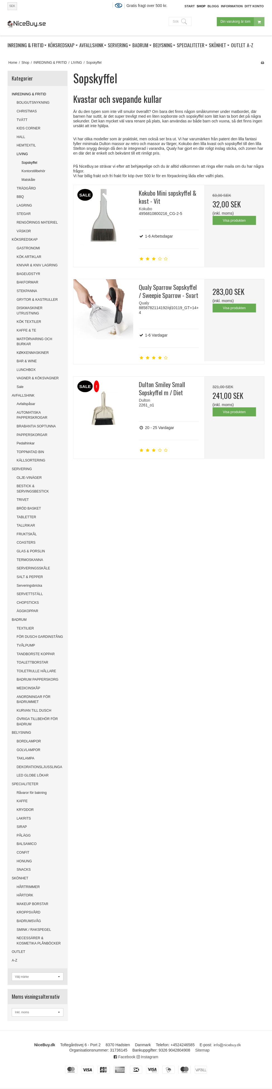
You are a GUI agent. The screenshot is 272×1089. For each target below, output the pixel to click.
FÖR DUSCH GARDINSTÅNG (40, 637)
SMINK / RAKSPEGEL (34, 930)
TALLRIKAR (26, 525)
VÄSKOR (24, 231)
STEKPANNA (27, 291)
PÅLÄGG (24, 835)
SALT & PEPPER (30, 577)
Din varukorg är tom (242, 21)
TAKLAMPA (26, 758)
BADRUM (19, 620)
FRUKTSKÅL (27, 534)
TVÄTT (22, 120)
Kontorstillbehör (33, 171)
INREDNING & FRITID (29, 94)
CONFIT (23, 852)
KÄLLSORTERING (31, 460)
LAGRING (24, 205)
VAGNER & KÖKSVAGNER (38, 378)
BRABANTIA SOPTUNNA (36, 426)
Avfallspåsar (26, 404)
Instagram (147, 1057)
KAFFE (22, 801)
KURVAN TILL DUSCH (34, 710)
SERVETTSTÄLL (30, 594)
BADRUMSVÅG (29, 921)
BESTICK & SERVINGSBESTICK (33, 488)
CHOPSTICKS (28, 603)
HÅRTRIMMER (28, 887)
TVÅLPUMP (26, 645)
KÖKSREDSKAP (25, 240)
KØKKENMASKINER (33, 353)
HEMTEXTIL (26, 145)
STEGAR (24, 214)
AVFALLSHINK (23, 395)
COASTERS (26, 542)
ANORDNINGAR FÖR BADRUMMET (34, 699)
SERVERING (22, 469)
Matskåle (28, 180)
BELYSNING (21, 733)
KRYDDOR (25, 810)
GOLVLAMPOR (28, 750)
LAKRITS (24, 818)
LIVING (22, 154)
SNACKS (24, 870)
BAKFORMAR (28, 282)
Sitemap (202, 1050)
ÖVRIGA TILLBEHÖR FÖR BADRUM (37, 721)
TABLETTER (26, 517)
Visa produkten (234, 220)
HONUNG (24, 861)
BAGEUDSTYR (28, 274)
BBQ (20, 197)
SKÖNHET (20, 878)
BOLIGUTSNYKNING (33, 103)
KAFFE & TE (26, 330)
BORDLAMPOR (29, 741)
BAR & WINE (27, 361)
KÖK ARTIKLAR (29, 257)
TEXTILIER (25, 628)
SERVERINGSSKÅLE (33, 568)
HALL (21, 137)
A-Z (14, 960)
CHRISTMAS (27, 111)
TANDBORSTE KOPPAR (36, 654)
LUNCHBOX (26, 370)
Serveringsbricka (29, 586)
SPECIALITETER (25, 784)
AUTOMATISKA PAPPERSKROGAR (32, 415)
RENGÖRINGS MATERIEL (37, 222)
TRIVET (23, 500)
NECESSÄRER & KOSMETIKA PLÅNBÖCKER (39, 940)
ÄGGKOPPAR (27, 611)
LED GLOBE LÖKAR (33, 775)
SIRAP (22, 827)
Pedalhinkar (26, 443)
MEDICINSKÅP (28, 688)
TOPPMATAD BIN (30, 452)
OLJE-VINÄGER (29, 478)
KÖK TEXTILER (29, 322)
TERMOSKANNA (30, 560)
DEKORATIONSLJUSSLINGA (39, 767)
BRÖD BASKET (29, 508)
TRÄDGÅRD (26, 188)
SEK (12, 6)
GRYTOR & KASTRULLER (37, 300)
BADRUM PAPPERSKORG (38, 679)
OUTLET (18, 952)
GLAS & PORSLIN (31, 551)
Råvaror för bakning (32, 793)
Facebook (124, 1057)
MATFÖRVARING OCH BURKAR (34, 341)
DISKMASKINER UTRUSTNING (30, 310)
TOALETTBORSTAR (32, 662)
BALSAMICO (27, 844)
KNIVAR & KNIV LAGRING (37, 265)
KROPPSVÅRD (28, 912)
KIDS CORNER (28, 128)
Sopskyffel (29, 163)
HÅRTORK (25, 895)
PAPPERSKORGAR (32, 435)
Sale (20, 387)
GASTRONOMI (28, 248)
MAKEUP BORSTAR (32, 904)
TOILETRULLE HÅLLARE (36, 671)
